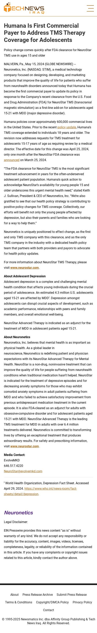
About (14, 595)
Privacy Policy (82, 602)
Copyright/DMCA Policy (52, 602)
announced (11, 160)
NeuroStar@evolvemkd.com (23, 471)
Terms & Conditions (18, 602)
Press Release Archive (38, 595)
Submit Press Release (72, 595)
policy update (66, 127)
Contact (48, 610)
